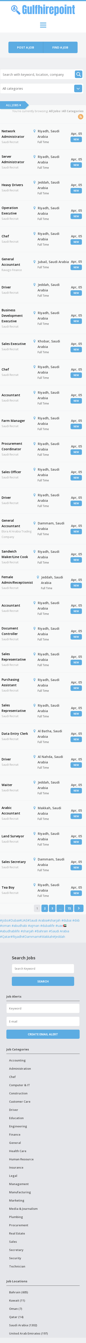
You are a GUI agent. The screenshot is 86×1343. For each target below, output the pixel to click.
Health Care (17, 1151)
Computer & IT (19, 1085)
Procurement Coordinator (12, 446)
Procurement (18, 1225)
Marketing (16, 1200)
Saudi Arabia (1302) (23, 1325)
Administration (20, 1068)
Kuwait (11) (17, 1300)
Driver (6, 287)
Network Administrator (13, 134)
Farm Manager (13, 420)
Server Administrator (13, 159)
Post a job (25, 47)
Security (15, 1258)
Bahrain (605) (18, 1292)
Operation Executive (10, 210)
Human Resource (21, 1159)
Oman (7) (15, 1309)
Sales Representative (14, 657)
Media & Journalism (23, 1209)
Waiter (7, 785)
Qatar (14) (16, 1317)
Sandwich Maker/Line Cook (15, 554)
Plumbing (16, 1217)
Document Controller (10, 631)
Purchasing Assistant (10, 682)
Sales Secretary (14, 862)
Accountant (11, 395)
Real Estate (17, 1233)
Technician (17, 1266)
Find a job (60, 47)
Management (19, 1184)
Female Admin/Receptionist (17, 580)
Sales (13, 1242)
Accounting (17, 1060)
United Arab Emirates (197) (28, 1333)
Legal (13, 1176)
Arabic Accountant (11, 810)
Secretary (16, 1250)
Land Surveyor (13, 836)
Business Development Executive (12, 315)
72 (69, 908)
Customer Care (19, 1101)
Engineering (18, 1126)
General (15, 1143)
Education (16, 1118)
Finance (14, 1134)
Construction (18, 1093)
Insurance (16, 1167)
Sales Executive (14, 344)
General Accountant (11, 262)
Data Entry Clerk (15, 733)
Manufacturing (20, 1192)
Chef (5, 236)
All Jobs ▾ (13, 105)
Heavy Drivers (12, 185)
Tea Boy (8, 887)
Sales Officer (11, 472)
